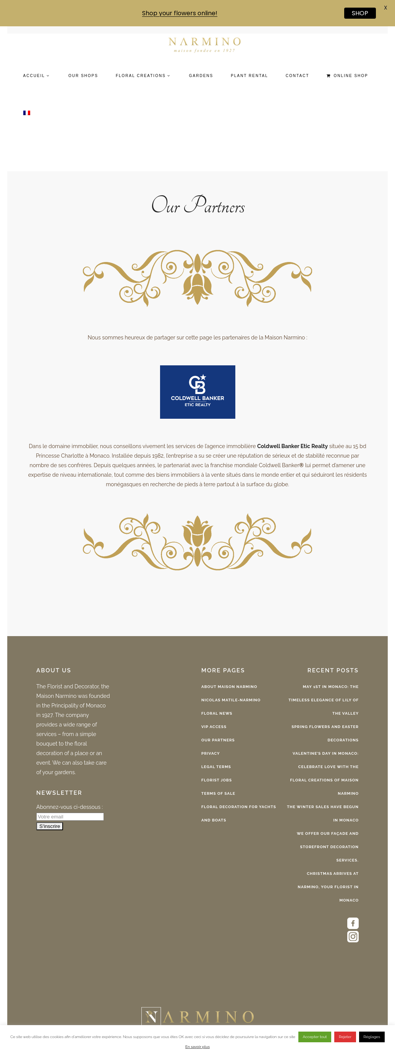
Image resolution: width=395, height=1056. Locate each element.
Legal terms (216, 767)
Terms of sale (218, 793)
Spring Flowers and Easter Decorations (325, 733)
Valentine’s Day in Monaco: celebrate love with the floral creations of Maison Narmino (324, 773)
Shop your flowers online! (179, 13)
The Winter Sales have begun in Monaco (323, 813)
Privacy (210, 753)
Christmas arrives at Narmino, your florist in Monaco (328, 886)
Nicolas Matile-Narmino (231, 700)
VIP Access (214, 727)
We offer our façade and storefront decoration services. (328, 846)
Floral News (216, 713)
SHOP (360, 13)
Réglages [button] (372, 1037)
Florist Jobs (216, 780)
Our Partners (218, 740)
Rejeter (345, 1037)
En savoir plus (197, 1047)
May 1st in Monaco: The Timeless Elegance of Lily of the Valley (323, 700)
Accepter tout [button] (315, 1037)
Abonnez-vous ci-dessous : (69, 807)
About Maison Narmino (229, 687)
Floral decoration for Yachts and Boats (238, 813)
